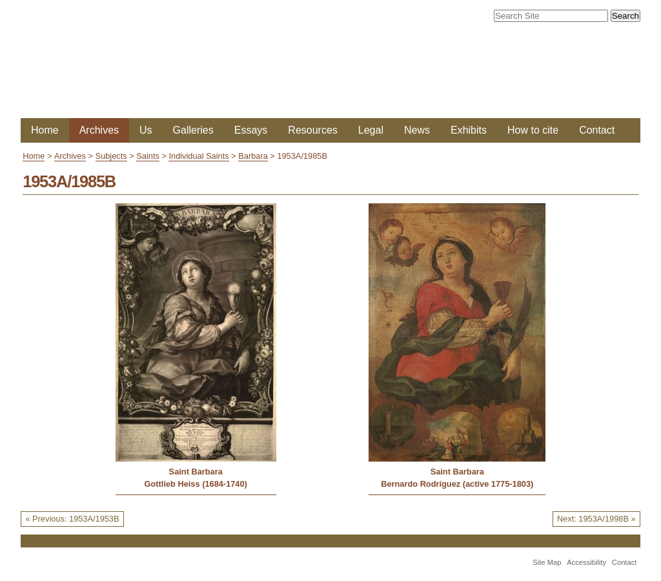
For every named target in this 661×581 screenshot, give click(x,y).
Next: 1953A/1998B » (596, 519)
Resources (312, 130)
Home (45, 130)
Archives (99, 130)
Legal (370, 130)
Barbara (253, 156)
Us (145, 130)
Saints (147, 156)
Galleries (193, 130)
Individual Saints (198, 156)
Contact (597, 130)
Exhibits (469, 130)
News (417, 130)
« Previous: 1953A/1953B (72, 519)
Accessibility (586, 562)
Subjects (111, 156)
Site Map (547, 562)
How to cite (532, 130)
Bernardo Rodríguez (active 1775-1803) (457, 484)
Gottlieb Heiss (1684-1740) (196, 484)
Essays (251, 130)
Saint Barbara (196, 471)
